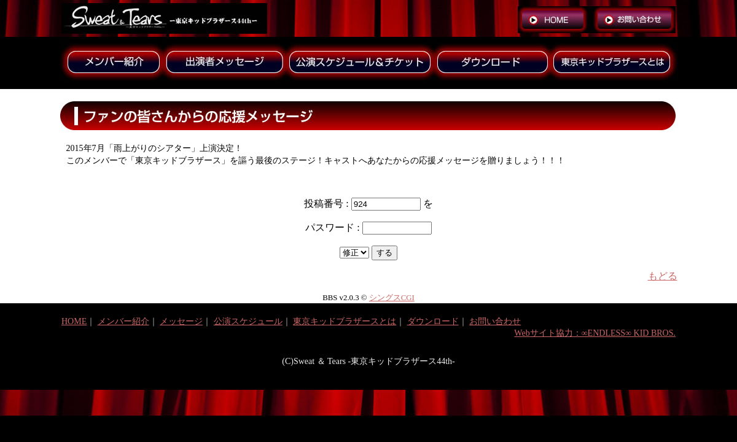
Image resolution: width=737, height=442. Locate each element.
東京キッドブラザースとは (344, 321)
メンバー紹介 (123, 321)
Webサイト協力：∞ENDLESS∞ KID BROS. (595, 333)
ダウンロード (433, 321)
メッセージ (181, 321)
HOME (74, 321)
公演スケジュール (248, 321)
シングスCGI (392, 297)
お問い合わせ (495, 321)
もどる (662, 276)
